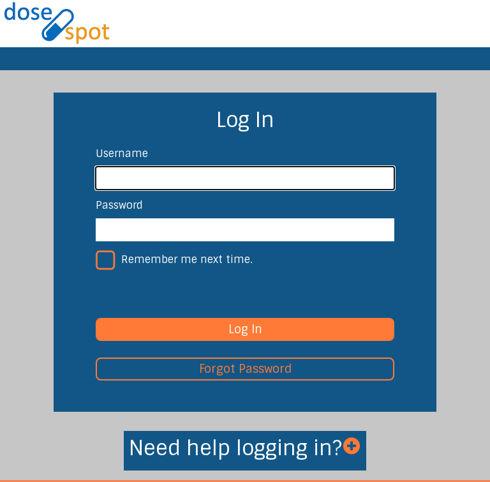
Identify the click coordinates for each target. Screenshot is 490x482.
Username (122, 153)
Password (119, 205)
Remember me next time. (187, 259)
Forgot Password (245, 369)
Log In (245, 329)
